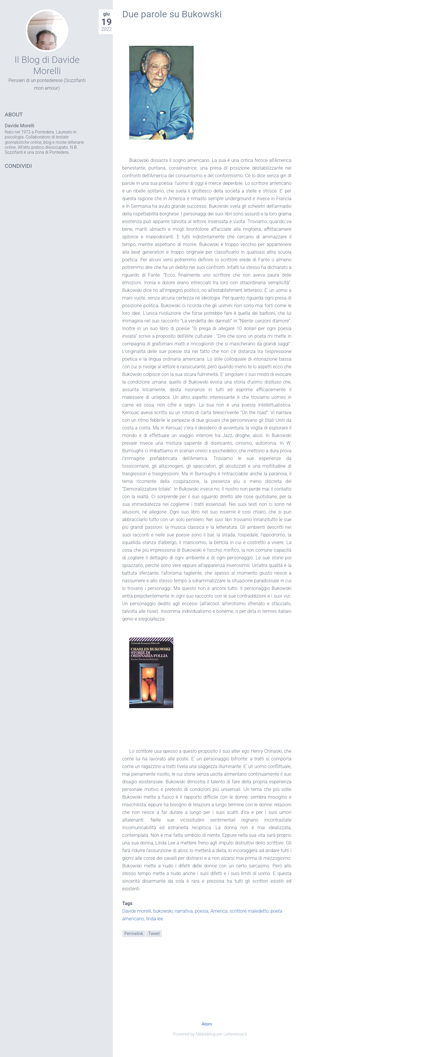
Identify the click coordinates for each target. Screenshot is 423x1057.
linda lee (154, 918)
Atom (207, 1024)
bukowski (163, 911)
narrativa (184, 911)
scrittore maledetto (249, 911)
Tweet (154, 933)
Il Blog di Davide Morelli (46, 65)
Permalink (133, 933)
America (218, 911)
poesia (201, 911)
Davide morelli (136, 911)
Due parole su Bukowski (172, 14)
